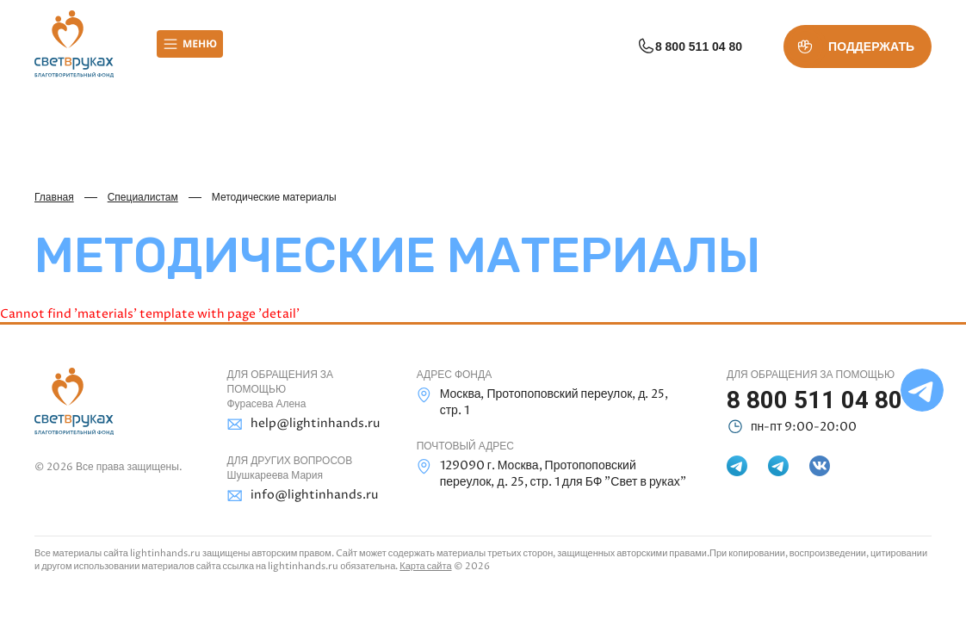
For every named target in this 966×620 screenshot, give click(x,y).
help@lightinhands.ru (302, 424)
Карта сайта (425, 566)
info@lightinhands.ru (302, 496)
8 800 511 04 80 (689, 46)
